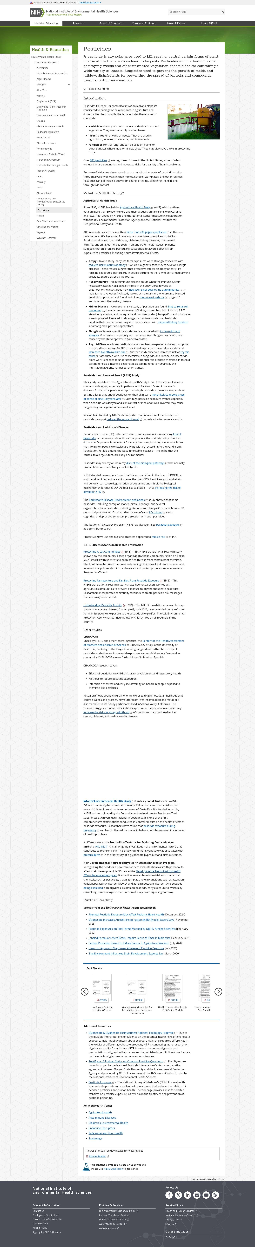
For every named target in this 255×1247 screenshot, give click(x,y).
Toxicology (95, 1138)
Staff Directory (40, 1223)
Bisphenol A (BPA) (46, 101)
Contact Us (38, 1210)
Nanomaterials (45, 193)
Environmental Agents (46, 62)
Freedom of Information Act (47, 1219)
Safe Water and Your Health (51, 221)
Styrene (41, 232)
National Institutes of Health (181, 1215)
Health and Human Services (181, 1210)
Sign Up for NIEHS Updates (47, 1232)
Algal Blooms (44, 78)
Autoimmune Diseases (102, 1117)
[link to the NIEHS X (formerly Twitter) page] (178, 1195)
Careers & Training (143, 23)
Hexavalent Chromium (48, 159)
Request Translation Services (114, 1215)
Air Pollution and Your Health (52, 73)
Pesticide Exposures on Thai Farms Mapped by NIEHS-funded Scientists (132, 929)
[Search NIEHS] (196, 12)
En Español (171, 1237)
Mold (39, 187)
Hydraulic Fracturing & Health (52, 165)
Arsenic (41, 95)
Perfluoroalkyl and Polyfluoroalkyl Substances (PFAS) (51, 201)
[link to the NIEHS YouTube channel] (206, 1195)
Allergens (42, 84)
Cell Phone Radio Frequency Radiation (51, 108)
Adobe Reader (99, 1156)
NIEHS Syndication (113, 1168)
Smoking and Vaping (47, 226)
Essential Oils (44, 137)
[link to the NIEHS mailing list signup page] (197, 1195)
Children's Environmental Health (108, 1123)
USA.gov (171, 1224)
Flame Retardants (46, 143)
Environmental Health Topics (46, 56)
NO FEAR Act (173, 1219)
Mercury (41, 181)
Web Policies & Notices (113, 1223)
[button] (69, 84)
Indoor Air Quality (46, 170)
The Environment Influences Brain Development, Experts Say (126, 953)
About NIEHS (209, 23)
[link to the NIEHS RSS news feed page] (215, 1195)
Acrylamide (42, 67)
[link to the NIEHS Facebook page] (169, 1195)
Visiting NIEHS (40, 1227)
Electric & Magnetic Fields (50, 126)
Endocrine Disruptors (48, 131)
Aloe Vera (42, 90)
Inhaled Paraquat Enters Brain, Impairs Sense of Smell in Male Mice (129, 938)
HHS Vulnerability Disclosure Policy (118, 1210)
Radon (40, 215)
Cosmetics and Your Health (51, 115)
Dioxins (41, 120)
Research (78, 23)
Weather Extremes (46, 237)
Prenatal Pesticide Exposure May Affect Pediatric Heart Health (126, 914)
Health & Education (46, 23)
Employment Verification (45, 1215)
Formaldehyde (44, 148)
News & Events (176, 23)
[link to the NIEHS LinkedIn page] (187, 1195)
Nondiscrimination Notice (114, 1219)
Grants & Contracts (111, 23)
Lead (39, 176)
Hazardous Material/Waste (51, 154)
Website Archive (109, 1228)
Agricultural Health (100, 1112)
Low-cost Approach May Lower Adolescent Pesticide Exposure (126, 948)
